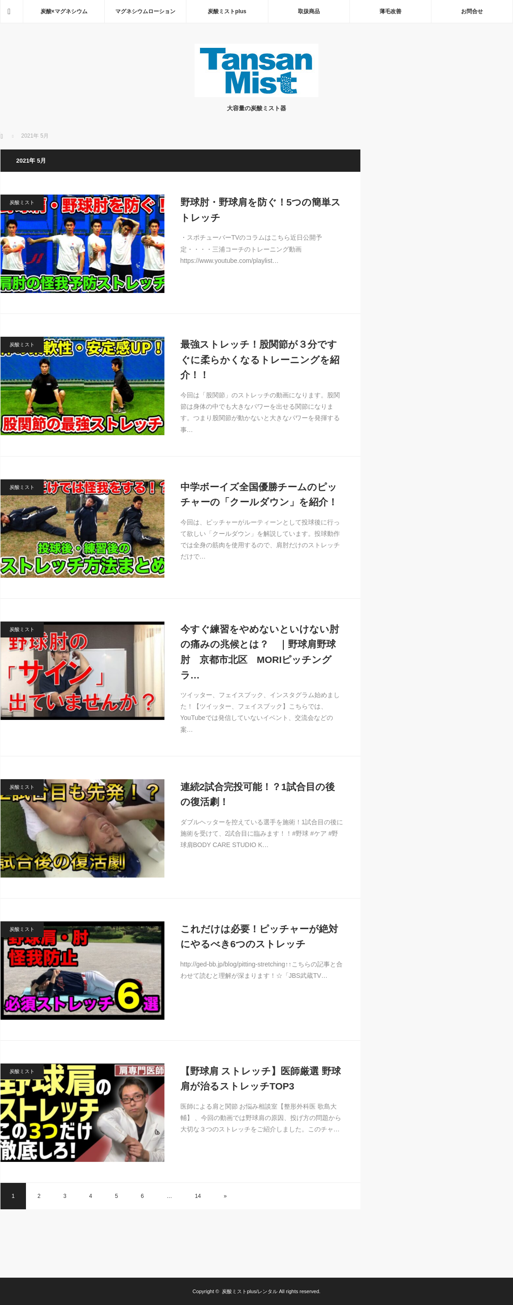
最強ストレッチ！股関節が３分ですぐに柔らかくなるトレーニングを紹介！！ (259, 359)
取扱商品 (309, 11)
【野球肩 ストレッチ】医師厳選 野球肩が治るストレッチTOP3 (260, 1079)
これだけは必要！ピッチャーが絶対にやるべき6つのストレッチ (259, 937)
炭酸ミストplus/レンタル (249, 1291)
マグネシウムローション (145, 11)
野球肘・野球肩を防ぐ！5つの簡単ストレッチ (260, 210)
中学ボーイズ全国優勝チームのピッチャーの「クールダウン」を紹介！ (259, 495)
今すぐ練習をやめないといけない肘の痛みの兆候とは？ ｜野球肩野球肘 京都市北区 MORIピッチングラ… (259, 652)
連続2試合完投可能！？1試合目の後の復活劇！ (257, 794)
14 (198, 1196)
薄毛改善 (390, 11)
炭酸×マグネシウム (64, 11)
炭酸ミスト (22, 202)
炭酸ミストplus (227, 11)
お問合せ (472, 11)
